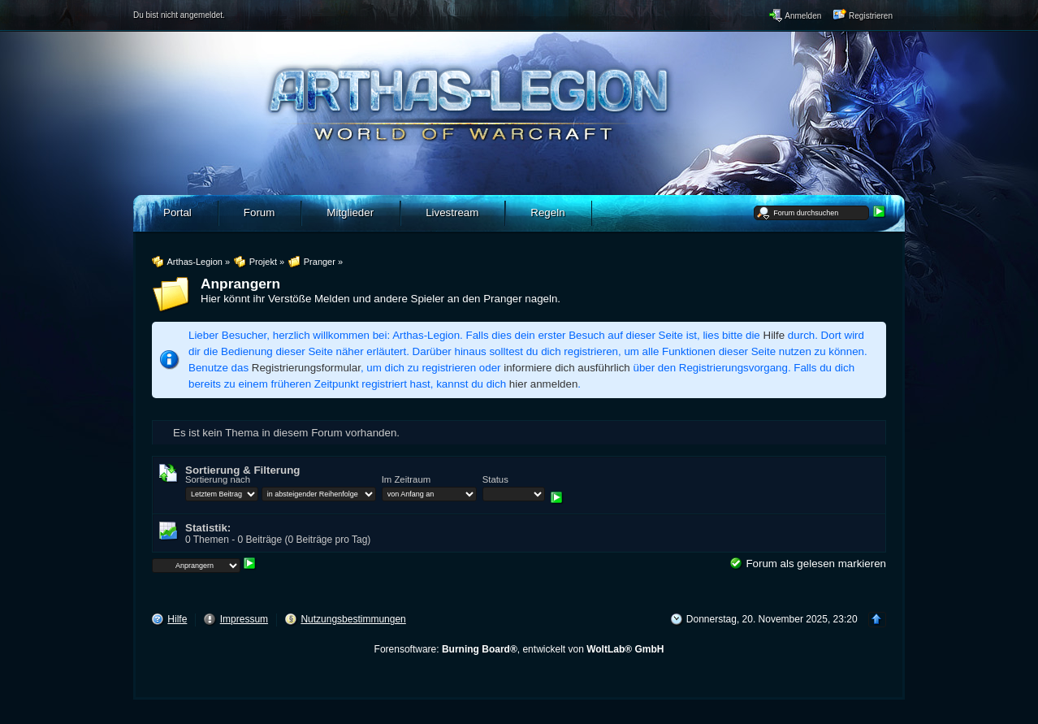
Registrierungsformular (306, 368)
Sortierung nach (217, 479)
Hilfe (774, 335)
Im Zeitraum (406, 479)
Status (495, 479)
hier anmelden (543, 384)
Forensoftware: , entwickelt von (519, 649)
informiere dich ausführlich (567, 368)
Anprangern (240, 283)
